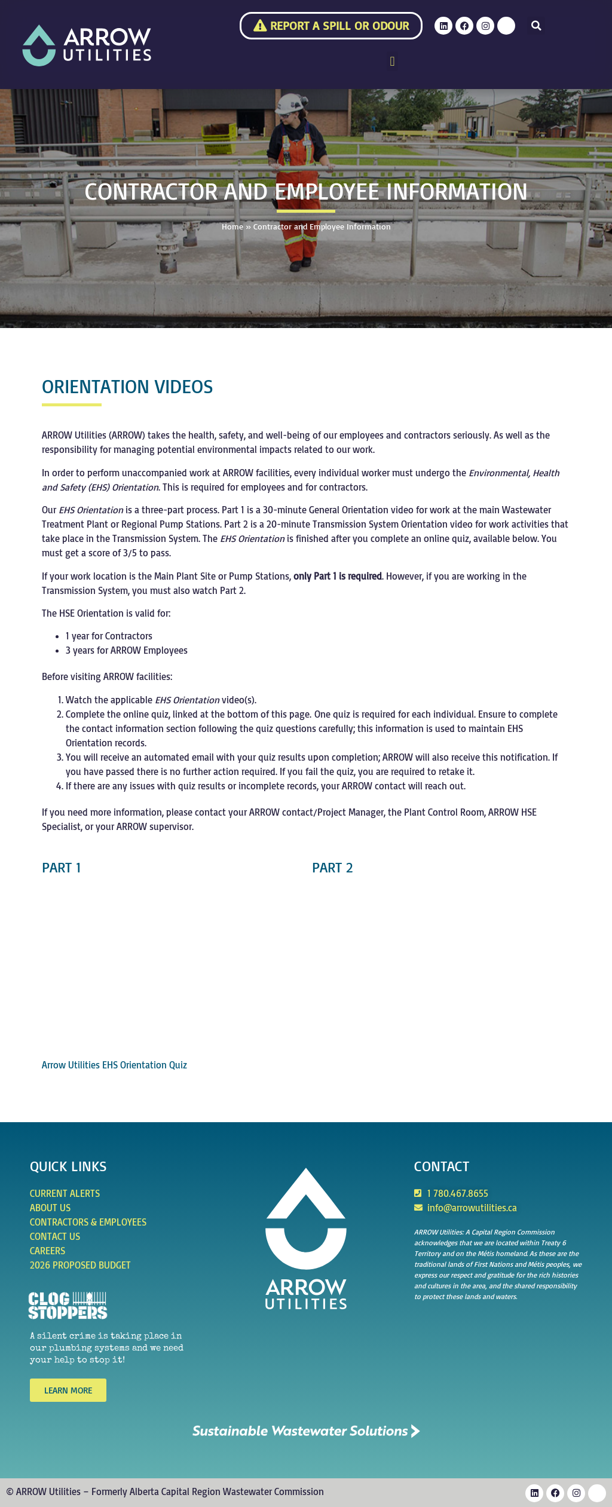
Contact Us (55, 1236)
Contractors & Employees (88, 1222)
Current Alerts (65, 1193)
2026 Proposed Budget (80, 1265)
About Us (50, 1208)
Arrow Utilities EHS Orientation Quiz (114, 1065)
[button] (536, 26)
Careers (47, 1251)
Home (232, 226)
